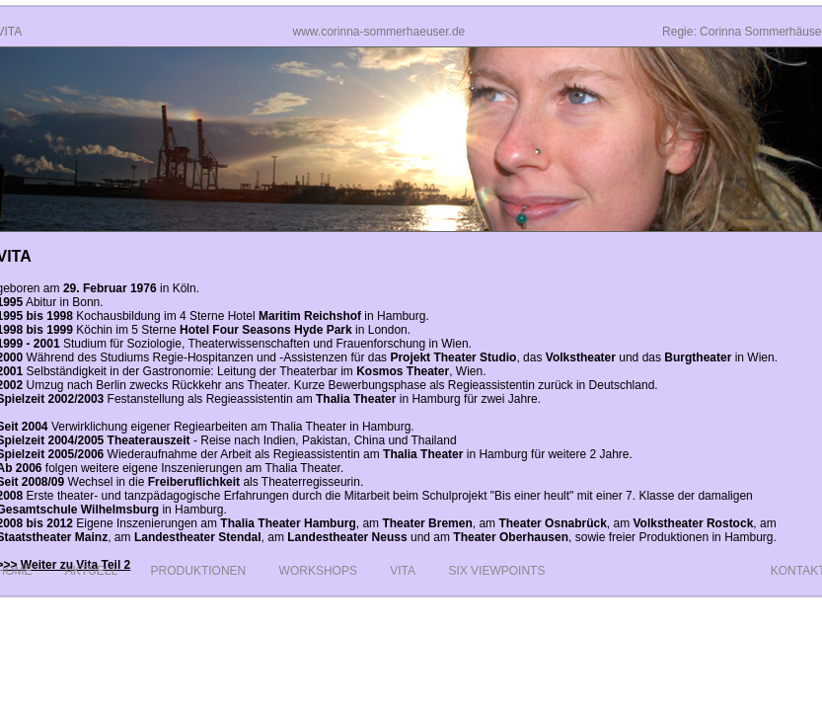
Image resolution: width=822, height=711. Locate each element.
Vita (402, 571)
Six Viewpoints (496, 571)
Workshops (318, 571)
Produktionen (199, 571)
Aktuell (91, 571)
